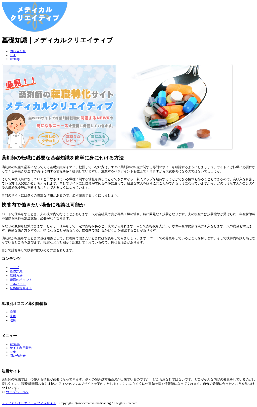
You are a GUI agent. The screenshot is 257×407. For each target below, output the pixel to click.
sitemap (15, 58)
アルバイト (18, 284)
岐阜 (13, 316)
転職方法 (16, 275)
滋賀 (13, 320)
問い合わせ (18, 51)
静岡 (13, 312)
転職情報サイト (21, 288)
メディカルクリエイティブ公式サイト (29, 403)
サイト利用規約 (21, 348)
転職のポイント (21, 279)
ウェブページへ (17, 392)
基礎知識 (16, 271)
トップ (14, 267)
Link (13, 55)
